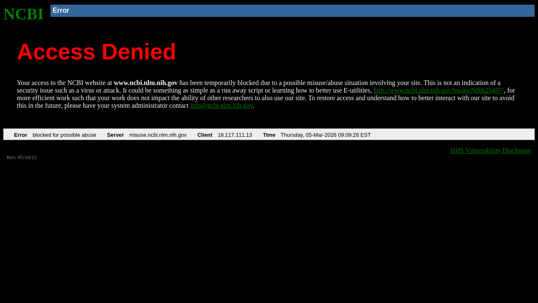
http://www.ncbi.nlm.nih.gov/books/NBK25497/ (439, 90)
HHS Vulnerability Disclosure (491, 150)
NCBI (23, 14)
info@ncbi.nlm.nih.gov (221, 105)
